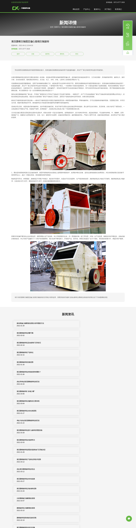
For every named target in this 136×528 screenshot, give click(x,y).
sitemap (68, 524)
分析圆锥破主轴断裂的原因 (25, 411)
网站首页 (77, 9)
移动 (76, 54)
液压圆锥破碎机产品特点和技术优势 (28, 392)
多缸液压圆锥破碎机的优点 (82, 392)
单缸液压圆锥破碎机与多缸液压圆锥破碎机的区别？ (33, 460)
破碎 (18, 54)
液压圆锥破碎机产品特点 (81, 334)
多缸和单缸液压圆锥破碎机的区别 (27, 353)
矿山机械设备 (75, 522)
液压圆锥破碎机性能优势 (24, 343)
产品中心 (87, 9)
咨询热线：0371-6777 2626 (115, 2)
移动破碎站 (84, 522)
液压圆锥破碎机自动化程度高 (82, 363)
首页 (51, 27)
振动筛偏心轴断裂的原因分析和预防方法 (29, 324)
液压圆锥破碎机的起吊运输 (82, 421)
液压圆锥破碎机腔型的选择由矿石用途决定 (87, 382)
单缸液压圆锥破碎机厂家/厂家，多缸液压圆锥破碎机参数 (35, 470)
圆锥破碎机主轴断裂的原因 (82, 411)
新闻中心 (57, 27)
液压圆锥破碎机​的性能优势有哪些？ (85, 343)
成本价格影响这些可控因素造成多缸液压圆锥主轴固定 (34, 509)
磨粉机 (62, 54)
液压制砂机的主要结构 (23, 441)
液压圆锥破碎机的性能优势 (25, 431)
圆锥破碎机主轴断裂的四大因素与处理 (29, 489)
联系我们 (119, 9)
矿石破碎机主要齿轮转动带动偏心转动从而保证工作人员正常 (93, 509)
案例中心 (98, 9)
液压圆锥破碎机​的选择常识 (25, 382)
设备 (32, 54)
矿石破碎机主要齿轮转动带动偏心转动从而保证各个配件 (91, 499)
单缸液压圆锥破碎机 (22, 479)
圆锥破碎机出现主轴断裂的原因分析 (28, 450)
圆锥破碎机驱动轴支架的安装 (26, 421)
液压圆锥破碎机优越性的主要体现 (27, 363)
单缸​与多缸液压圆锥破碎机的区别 (27, 372)
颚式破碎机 (106, 522)
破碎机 (47, 54)
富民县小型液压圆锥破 (23, 499)
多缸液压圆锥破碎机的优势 (82, 479)
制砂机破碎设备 (55, 522)
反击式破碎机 (65, 522)
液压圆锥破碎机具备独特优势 (82, 402)
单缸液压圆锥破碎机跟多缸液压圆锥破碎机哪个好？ (90, 470)
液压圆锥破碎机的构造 (80, 441)
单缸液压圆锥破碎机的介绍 (82, 460)
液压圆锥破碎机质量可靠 (81, 324)
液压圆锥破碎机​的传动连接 (25, 402)
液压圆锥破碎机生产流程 (81, 489)
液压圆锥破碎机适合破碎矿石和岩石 (28, 334)
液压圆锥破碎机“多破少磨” (82, 353)
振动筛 (113, 522)
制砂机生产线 (45, 522)
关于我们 (108, 9)
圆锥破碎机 (92, 522)
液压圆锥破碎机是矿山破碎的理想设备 (85, 372)
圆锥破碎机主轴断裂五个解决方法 (84, 450)
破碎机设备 (36, 522)
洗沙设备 (99, 522)
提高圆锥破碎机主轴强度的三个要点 (85, 431)
